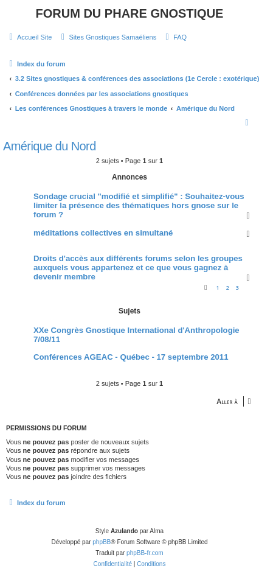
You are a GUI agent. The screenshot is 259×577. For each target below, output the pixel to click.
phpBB (101, 542)
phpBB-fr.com (145, 553)
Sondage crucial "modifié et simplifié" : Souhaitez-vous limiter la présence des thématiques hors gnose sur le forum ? (138, 205)
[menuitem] (29, 37)
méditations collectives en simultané (103, 232)
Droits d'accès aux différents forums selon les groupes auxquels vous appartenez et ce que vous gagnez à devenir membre (138, 267)
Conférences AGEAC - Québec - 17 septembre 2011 (131, 357)
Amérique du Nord (49, 146)
